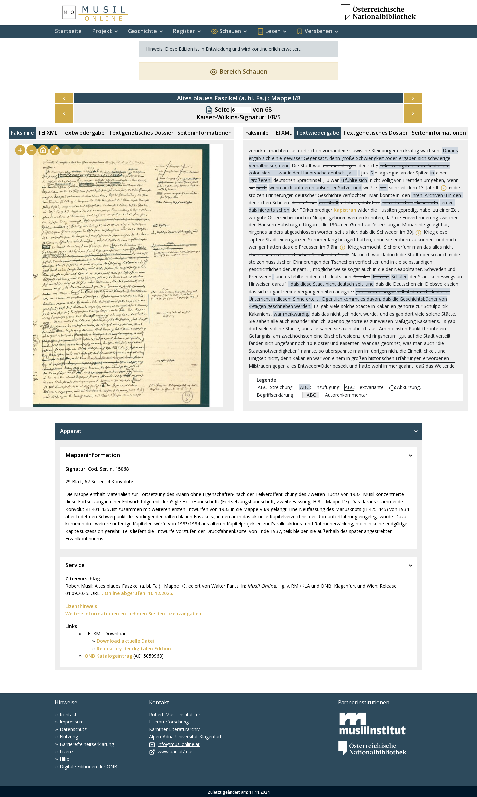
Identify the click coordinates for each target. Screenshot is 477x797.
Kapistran (345, 210)
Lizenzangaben (183, 613)
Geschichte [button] (142, 31)
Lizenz (66, 751)
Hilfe (64, 759)
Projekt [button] (102, 31)
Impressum (72, 722)
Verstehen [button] (314, 31)
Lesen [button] (269, 31)
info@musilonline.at (179, 744)
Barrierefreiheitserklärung (87, 744)
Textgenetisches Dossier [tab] (141, 132)
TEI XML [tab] (47, 132)
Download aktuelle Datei (125, 641)
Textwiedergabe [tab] (83, 132)
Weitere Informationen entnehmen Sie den (115, 613)
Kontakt (68, 714)
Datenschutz (73, 729)
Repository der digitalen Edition (134, 648)
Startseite (68, 31)
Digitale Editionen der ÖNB (88, 766)
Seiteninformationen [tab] (204, 132)
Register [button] (184, 31)
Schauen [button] (226, 31)
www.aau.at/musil (177, 751)
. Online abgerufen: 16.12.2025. (137, 593)
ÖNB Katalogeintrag (107, 656)
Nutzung (69, 736)
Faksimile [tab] (22, 132)
